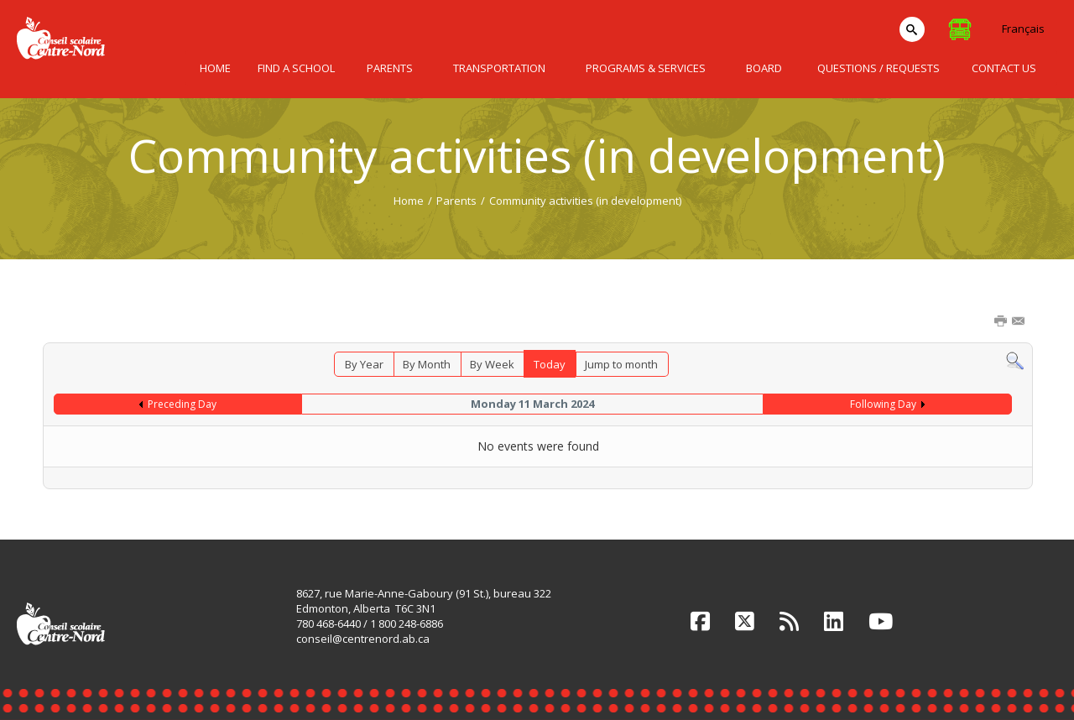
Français (1023, 28)
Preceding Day (182, 404)
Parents (456, 200)
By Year (364, 364)
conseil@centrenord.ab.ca (363, 638)
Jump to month (621, 364)
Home (409, 200)
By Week (492, 364)
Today (550, 364)
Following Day (883, 404)
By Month (427, 364)
